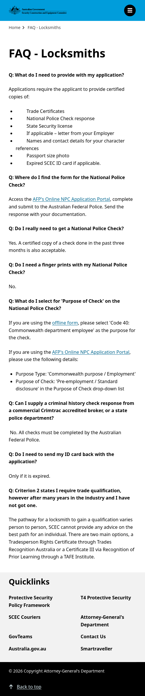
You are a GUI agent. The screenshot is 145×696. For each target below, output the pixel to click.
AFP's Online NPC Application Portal (71, 199)
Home (14, 27)
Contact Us (93, 636)
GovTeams (20, 636)
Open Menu (130, 10)
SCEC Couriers (25, 617)
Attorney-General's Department (102, 621)
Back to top (29, 687)
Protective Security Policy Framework (30, 601)
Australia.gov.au (27, 648)
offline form (65, 323)
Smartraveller (96, 648)
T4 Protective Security (106, 597)
